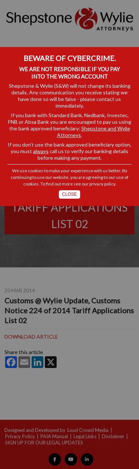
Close (69, 194)
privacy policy (102, 184)
